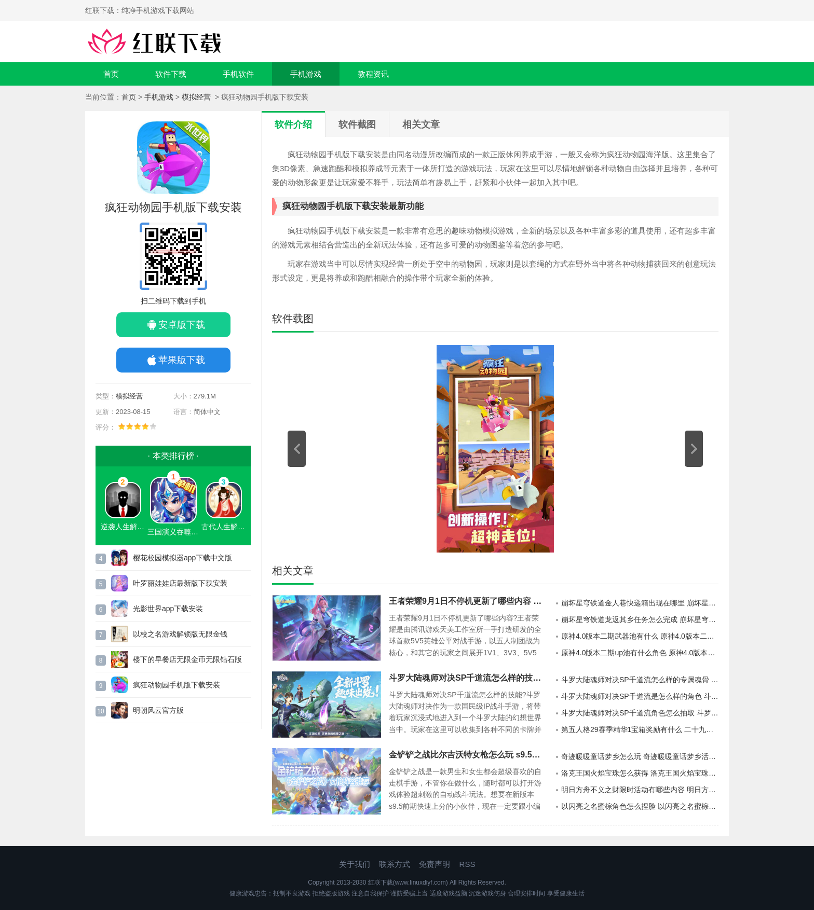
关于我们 (354, 864)
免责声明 (434, 864)
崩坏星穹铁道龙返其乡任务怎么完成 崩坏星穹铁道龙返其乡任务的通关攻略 (639, 619)
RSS (467, 864)
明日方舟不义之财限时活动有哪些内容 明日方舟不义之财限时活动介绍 (639, 789)
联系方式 (394, 864)
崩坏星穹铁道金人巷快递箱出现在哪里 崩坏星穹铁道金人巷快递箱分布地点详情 (639, 603)
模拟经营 (197, 97)
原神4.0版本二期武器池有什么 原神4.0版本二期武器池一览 (639, 636)
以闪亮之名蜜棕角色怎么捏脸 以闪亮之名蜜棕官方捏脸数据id (639, 806)
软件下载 (170, 74)
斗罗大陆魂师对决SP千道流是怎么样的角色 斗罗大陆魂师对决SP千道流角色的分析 (639, 696)
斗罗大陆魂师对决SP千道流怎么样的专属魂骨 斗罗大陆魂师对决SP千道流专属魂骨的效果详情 (639, 679)
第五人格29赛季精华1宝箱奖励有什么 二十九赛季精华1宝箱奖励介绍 (639, 729)
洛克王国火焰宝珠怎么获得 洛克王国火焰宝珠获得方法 (639, 773)
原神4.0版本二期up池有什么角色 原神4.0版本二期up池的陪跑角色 (639, 653)
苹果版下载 (181, 360)
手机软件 (238, 74)
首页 (111, 74)
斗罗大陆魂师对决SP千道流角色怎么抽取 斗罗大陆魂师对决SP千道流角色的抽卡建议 (639, 713)
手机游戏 (305, 74)
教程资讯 (373, 74)
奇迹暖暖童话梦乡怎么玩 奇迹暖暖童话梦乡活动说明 (639, 756)
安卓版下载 (181, 325)
